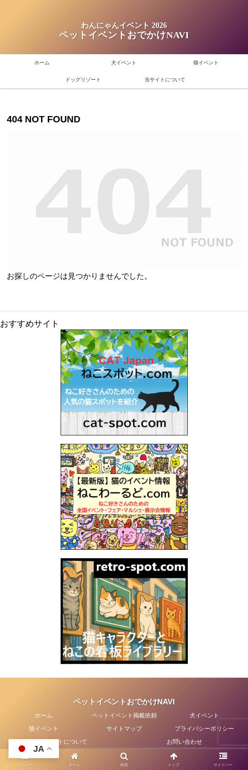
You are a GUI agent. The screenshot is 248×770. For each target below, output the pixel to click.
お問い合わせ (184, 741)
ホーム (44, 715)
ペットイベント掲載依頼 (124, 715)
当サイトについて (63, 741)
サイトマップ (124, 728)
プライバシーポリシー (204, 728)
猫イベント (44, 728)
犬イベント (204, 715)
